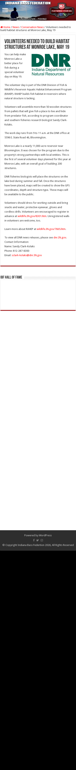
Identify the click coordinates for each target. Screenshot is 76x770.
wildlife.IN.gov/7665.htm (51, 229)
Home (5, 27)
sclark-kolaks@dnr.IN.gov (27, 255)
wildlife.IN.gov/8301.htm (32, 216)
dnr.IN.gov (60, 237)
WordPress (45, 535)
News (16, 27)
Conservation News (32, 27)
